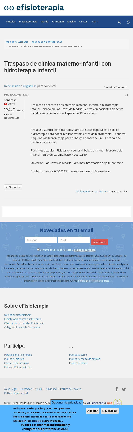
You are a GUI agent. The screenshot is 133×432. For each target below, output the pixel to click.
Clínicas (83, 21)
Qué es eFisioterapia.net (17, 314)
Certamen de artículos (16, 363)
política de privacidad (84, 249)
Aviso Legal (10, 389)
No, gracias (109, 410)
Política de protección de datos (93, 280)
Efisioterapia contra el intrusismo (22, 319)
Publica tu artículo (14, 358)
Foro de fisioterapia (17, 42)
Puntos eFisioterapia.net (17, 367)
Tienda (44, 21)
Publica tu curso (78, 354)
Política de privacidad (16, 393)
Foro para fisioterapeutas (47, 42)
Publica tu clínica (78, 363)
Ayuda (38, 389)
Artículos (11, 21)
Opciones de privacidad (66, 402)
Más (94, 21)
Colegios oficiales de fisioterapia (22, 327)
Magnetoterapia (28, 21)
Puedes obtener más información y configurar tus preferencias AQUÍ (45, 427)
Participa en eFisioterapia (18, 354)
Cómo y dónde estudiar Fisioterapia (24, 323)
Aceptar (92, 410)
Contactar (26, 389)
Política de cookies (70, 389)
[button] (128, 22)
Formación (58, 21)
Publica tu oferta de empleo (84, 358)
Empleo (71, 21)
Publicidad (51, 389)
